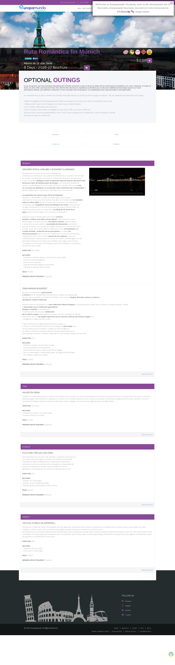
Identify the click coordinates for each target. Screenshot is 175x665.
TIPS (142, 658)
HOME (117, 658)
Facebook (126, 631)
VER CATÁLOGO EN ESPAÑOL (63, 2)
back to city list (147, 393)
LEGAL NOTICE (115, 661)
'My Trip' (108, 95)
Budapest (56, 135)
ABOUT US (125, 658)
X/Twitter (126, 640)
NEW (77, 8)
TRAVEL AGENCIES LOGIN (98, 661)
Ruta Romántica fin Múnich (62, 51)
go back (28, 58)
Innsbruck (56, 144)
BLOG (91, 2)
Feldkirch (116, 144)
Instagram (127, 636)
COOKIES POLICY (145, 661)
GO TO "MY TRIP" (80, 2)
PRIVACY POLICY (130, 661)
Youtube (126, 645)
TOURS (135, 658)
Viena (116, 135)
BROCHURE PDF (86, 8)
